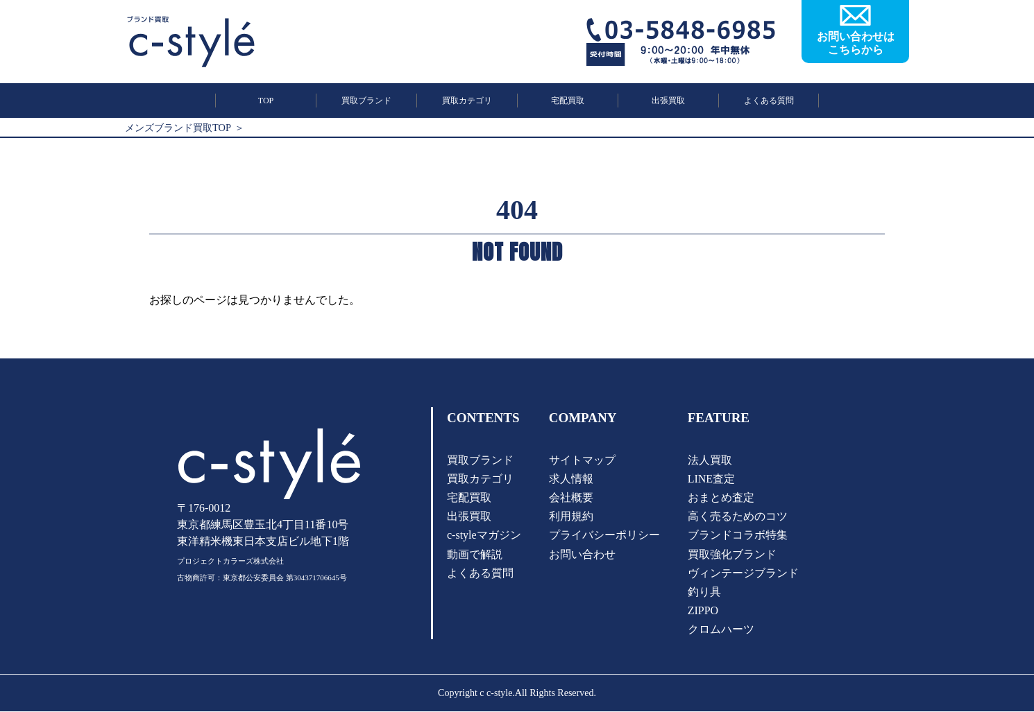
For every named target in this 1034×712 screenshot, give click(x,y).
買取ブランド (366, 100)
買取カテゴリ (467, 100)
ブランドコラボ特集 (738, 535)
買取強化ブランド (732, 554)
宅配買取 (567, 100)
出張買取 (668, 100)
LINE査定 (711, 479)
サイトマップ (582, 460)
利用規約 (571, 516)
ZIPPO (703, 610)
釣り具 (704, 592)
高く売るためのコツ (738, 516)
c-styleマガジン (484, 535)
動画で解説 (474, 554)
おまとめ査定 (721, 497)
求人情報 (571, 479)
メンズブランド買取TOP (178, 127)
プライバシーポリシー (604, 535)
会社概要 (571, 497)
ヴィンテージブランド (743, 573)
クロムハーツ (721, 630)
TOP (265, 100)
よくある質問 (769, 100)
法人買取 (710, 460)
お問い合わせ (582, 554)
